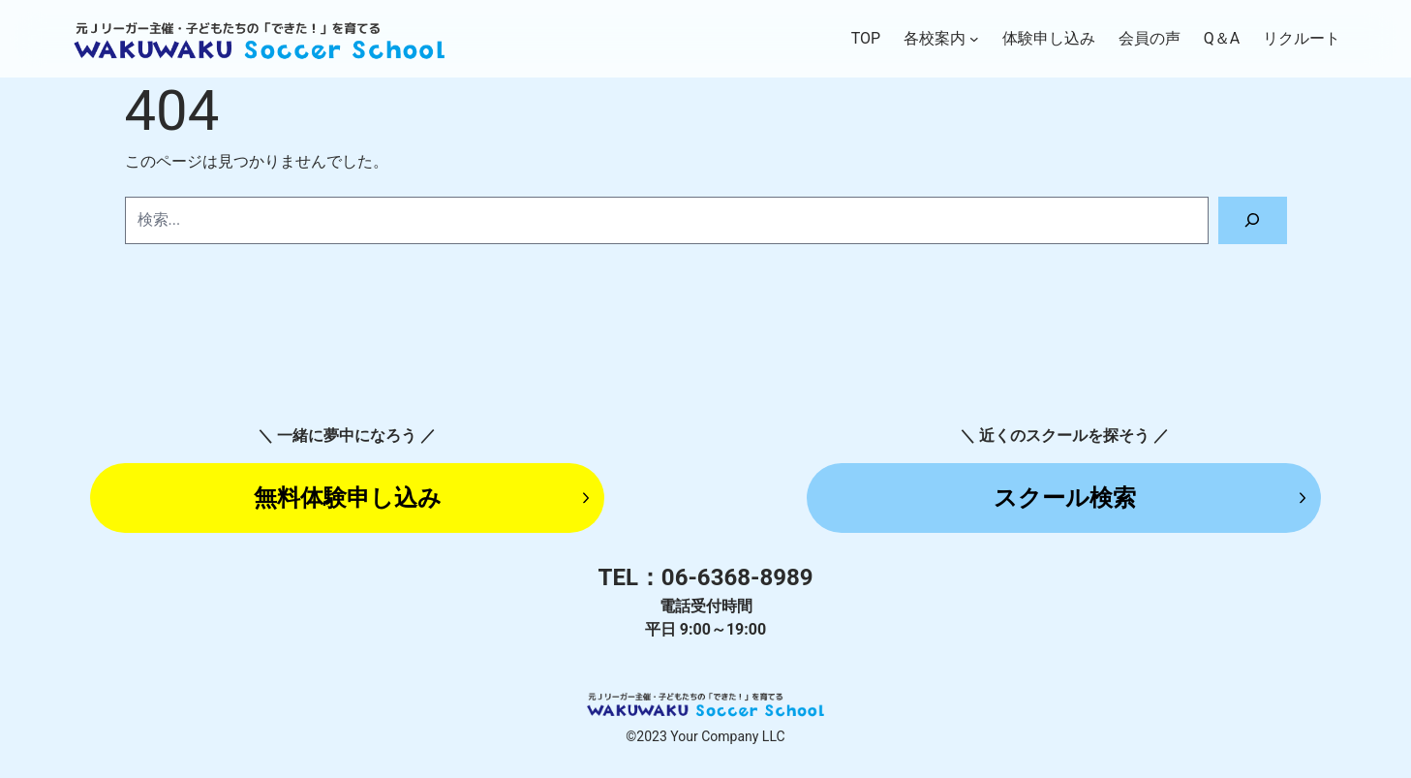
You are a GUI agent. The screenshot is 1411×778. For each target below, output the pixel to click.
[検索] (1252, 220)
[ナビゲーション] (974, 39)
